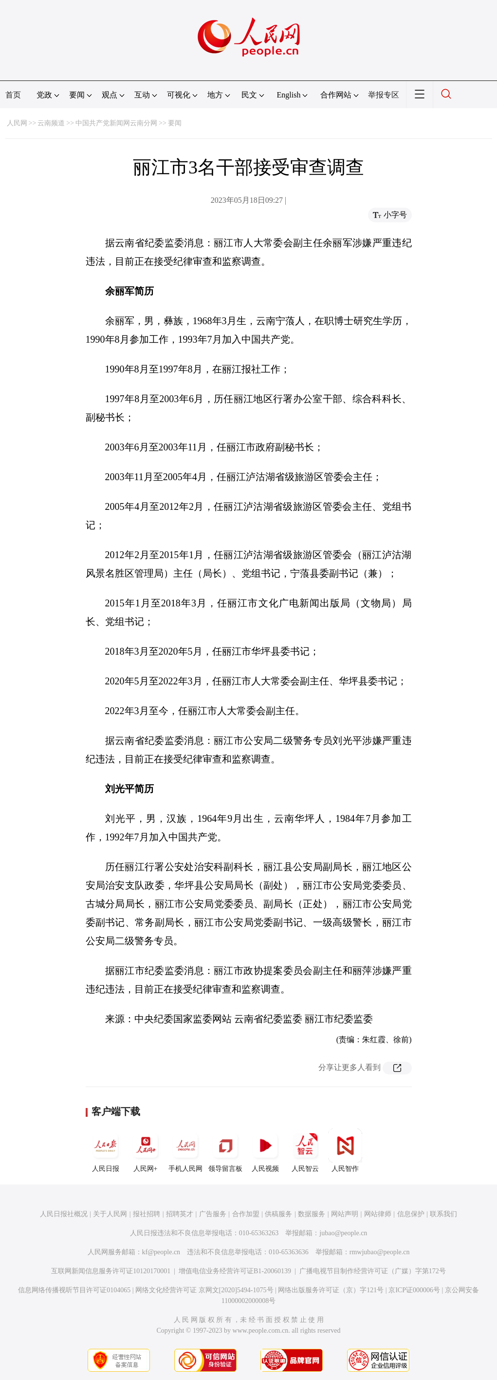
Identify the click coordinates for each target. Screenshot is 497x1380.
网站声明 (344, 1214)
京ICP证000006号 (414, 1290)
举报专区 (383, 95)
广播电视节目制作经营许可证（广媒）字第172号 (372, 1271)
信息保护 (410, 1214)
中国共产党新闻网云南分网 (116, 123)
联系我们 (443, 1214)
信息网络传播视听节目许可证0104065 (74, 1290)
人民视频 (265, 1150)
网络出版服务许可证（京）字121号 (331, 1290)
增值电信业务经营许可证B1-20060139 (235, 1271)
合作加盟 (245, 1214)
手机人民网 (185, 1150)
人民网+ (146, 1150)
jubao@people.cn (343, 1233)
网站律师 (377, 1214)
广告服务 (212, 1214)
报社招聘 (146, 1214)
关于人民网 (110, 1214)
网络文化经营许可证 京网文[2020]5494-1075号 (204, 1290)
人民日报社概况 (64, 1214)
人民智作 (345, 1150)
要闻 (175, 123)
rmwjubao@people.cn (380, 1252)
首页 (13, 95)
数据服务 (311, 1214)
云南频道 (51, 123)
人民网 (17, 123)
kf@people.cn (161, 1252)
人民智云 (305, 1150)
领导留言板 (225, 1150)
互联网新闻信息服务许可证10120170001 (110, 1271)
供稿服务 (278, 1214)
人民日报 (106, 1150)
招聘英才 (179, 1214)
